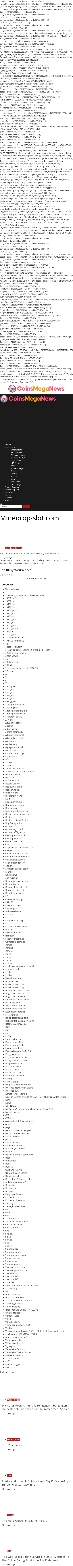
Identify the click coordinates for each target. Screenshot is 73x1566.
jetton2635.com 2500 (15, 1023)
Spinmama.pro (12, 1264)
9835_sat (9, 695)
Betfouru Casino (13, 786)
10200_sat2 (11, 616)
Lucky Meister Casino (16, 1060)
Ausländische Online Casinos (19, 771)
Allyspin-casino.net (14, 734)
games (8, 944)
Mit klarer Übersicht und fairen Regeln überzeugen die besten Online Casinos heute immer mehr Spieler (35, 1407)
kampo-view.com (13, 1039)
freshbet (9, 935)
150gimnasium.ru (14, 637)
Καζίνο (8, 1361)
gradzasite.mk (12, 969)
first (7, 923)
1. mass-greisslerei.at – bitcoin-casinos (24, 595)
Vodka (8, 1328)
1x (6, 643)
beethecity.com (12, 774)
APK (7, 759)
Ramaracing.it (12, 1175)
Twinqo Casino (12, 1306)
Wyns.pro (10, 1346)
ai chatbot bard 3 (13, 716)
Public (8, 1163)
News (8, 1102)
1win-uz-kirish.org (14, 640)
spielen (9, 1239)
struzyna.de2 (11, 1276)
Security (9, 1203)
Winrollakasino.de (14, 1343)
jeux (7, 1026)
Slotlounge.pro (12, 1218)
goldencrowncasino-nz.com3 (19, 966)
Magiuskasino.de (13, 1063)
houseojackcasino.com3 (17, 990)
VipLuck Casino (13, 1321)
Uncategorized (12, 1312)
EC (6, 896)
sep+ (7, 1212)
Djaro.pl (9, 871)
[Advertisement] (36, 423)
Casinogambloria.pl (15, 835)
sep (7, 1209)
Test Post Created (13, 1445)
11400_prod (11, 634)
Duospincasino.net (14, 890)
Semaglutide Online (15, 1206)
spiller (8, 1245)
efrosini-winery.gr (14, 899)
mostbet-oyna (12, 1090)
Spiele (8, 1236)
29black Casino (12, 662)
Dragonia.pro (12, 884)
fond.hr (9, 929)
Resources (10, 1188)
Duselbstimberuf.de (15, 893)
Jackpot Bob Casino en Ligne (19, 1020)
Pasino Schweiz (13, 1142)
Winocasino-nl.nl (13, 1340)
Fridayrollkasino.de (14, 938)
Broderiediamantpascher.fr (18, 814)
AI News (9, 719)
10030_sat (10, 601)
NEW (7, 1099)
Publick (9, 1166)
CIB (7, 844)
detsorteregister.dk (15, 859)
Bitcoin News (16, 449)
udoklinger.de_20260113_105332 (21, 1309)
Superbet (10, 1282)
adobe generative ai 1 (16, 710)
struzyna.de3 (11, 1279)
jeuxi (7, 1033)
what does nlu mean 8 (16, 1337)
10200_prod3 (11, 610)
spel (7, 1230)
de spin (9, 850)
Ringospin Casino (14, 1194)
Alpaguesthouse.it (14, 747)
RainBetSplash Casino (16, 1172)
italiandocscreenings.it (16, 1017)
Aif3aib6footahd (13, 722)
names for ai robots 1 (16, 1093)
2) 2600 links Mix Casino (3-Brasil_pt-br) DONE (28, 649)
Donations (9, 492)
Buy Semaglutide (13, 823)
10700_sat (10, 631)
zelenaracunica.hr (14, 1355)
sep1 (7, 1215)
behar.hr (9, 777)
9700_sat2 (10, 692)
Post (7, 1157)
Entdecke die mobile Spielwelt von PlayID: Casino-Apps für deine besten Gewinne (36, 1482)
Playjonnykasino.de (15, 1148)
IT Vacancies (11, 1014)
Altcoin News (16, 452)
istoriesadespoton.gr (15, 1011)
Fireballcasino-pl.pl (14, 920)
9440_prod (10, 686)
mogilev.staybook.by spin (18, 1084)
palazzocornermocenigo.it (18, 1130)
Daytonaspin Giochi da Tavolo (20, 847)
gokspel (9, 963)
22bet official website (15, 652)
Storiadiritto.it (12, 1273)
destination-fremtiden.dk (17, 856)
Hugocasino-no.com (15, 996)
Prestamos (10, 1160)
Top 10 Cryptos (12, 487)
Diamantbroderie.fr (15, 862)
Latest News (10, 447)
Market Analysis (17, 468)
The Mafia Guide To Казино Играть (24, 1520)
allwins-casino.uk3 (14, 731)
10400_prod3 (11, 628)
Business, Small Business (17, 820)
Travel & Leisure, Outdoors (18, 1300)
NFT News (15, 463)
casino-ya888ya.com (15, 832)
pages (8, 1127)
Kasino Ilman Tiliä (14, 1042)
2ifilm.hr (9, 665)
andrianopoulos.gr (14, 753)
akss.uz (9, 725)
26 (6, 658)
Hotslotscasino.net (14, 984)
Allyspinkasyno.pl (14, 738)
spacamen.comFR (13, 1224)
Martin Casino (12, 1069)
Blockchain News (18, 457)
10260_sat (10, 622)
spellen (9, 1233)
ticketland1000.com (14, 1297)
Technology (16, 484)
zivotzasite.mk (12, 1358)
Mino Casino (11, 1081)
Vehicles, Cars (12, 1315)
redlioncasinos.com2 (15, 1181)
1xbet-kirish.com (13, 646)
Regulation (15, 481)
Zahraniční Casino (14, 1349)
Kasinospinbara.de (14, 1045)
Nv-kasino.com (12, 1112)
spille (8, 1242)
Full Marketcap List (36, 578)
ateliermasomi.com (14, 768)
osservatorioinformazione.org (20, 1121)
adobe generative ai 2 (16, 713)
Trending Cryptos (14, 1303)
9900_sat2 (10, 698)
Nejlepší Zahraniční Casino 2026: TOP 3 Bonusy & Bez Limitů (35, 1096)
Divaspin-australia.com (16, 868)
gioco (8, 960)
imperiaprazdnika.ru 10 (17, 999)
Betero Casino (12, 783)
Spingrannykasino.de (15, 1255)
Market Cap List (12, 489)
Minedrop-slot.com (13, 548)
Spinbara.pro (11, 1248)
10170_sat (10, 607)
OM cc (8, 1118)
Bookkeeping (12, 808)
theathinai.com (12, 1294)
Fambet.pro (11, 908)
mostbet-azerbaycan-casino (19, 1087)
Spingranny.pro (13, 1252)
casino (8, 826)
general (9, 950)
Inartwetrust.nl (12, 1002)
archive (9, 762)
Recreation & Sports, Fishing (19, 1179)
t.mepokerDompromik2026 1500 (21, 1285)
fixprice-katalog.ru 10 (16, 926)
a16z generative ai (14, 704)
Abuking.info (11, 707)
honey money (12, 981)
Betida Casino (12, 789)
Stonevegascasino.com (16, 1270)
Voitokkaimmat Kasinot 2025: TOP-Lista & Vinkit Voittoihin (34, 1331)
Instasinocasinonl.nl (15, 1005)
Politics (14, 476)
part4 (8, 1139)
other (8, 1124)
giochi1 (9, 957)
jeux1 (8, 1029)
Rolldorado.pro (12, 1197)
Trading (8, 497)
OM (7, 1115)
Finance (14, 473)
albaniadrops (12, 728)
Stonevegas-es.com (15, 1267)
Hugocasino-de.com (15, 993)
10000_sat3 (11, 598)
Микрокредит (12, 1364)
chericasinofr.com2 (14, 841)
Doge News (16, 460)
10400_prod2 (11, 625)
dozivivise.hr (11, 877)
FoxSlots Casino (13, 932)
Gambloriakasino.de (15, 941)
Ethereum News (18, 455)
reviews (9, 1191)
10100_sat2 (11, 604)
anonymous (11, 756)
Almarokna (10, 741)
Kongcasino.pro (13, 1054)
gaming (9, 947)
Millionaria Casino (14, 1072)
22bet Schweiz (12, 655)
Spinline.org (11, 1261)
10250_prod (11, 619)
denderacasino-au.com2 (17, 853)
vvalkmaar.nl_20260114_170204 (21, 1334)
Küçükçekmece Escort (16, 1057)
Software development (16, 1221)
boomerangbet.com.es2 (17, 810)
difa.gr (8, 865)
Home (8, 444)
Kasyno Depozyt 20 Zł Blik (18, 1051)
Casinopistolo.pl (13, 838)
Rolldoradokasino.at (15, 1200)
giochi (8, 953)
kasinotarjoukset (13, 1048)
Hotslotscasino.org (14, 987)
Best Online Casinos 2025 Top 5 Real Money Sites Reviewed (29, 553)
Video (13, 465)
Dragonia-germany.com (17, 881)
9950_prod (10, 701)
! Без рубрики (12, 589)
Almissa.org (11, 744)
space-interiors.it (13, 1227)
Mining (13, 479)
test (7, 1291)
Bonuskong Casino (14, 805)
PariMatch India (13, 1136)
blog (7, 798)
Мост (8, 1367)
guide (8, 972)
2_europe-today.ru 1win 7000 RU (21, 668)
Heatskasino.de (13, 978)
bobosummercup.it (14, 801)
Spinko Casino (12, 1258)
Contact (8, 500)
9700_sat (9, 689)
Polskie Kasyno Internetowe (19, 1154)
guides (8, 975)
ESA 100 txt (10, 902)
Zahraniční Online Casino (18, 1352)
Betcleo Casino (12, 780)
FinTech (9, 917)
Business (14, 471)
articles (9, 765)
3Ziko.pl (9, 671)
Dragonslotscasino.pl (16, 887)
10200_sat (10, 613)
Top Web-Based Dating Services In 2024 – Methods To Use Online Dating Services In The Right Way (36, 1558)
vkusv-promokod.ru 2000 (17, 1324)
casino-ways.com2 (14, 829)
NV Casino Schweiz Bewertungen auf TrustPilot (29, 1109)
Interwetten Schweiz (15, 1008)
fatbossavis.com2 (14, 911)
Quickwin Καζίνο (13, 1169)
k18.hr (8, 1036)
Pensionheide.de (13, 1145)
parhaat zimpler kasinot (17, 1133)
